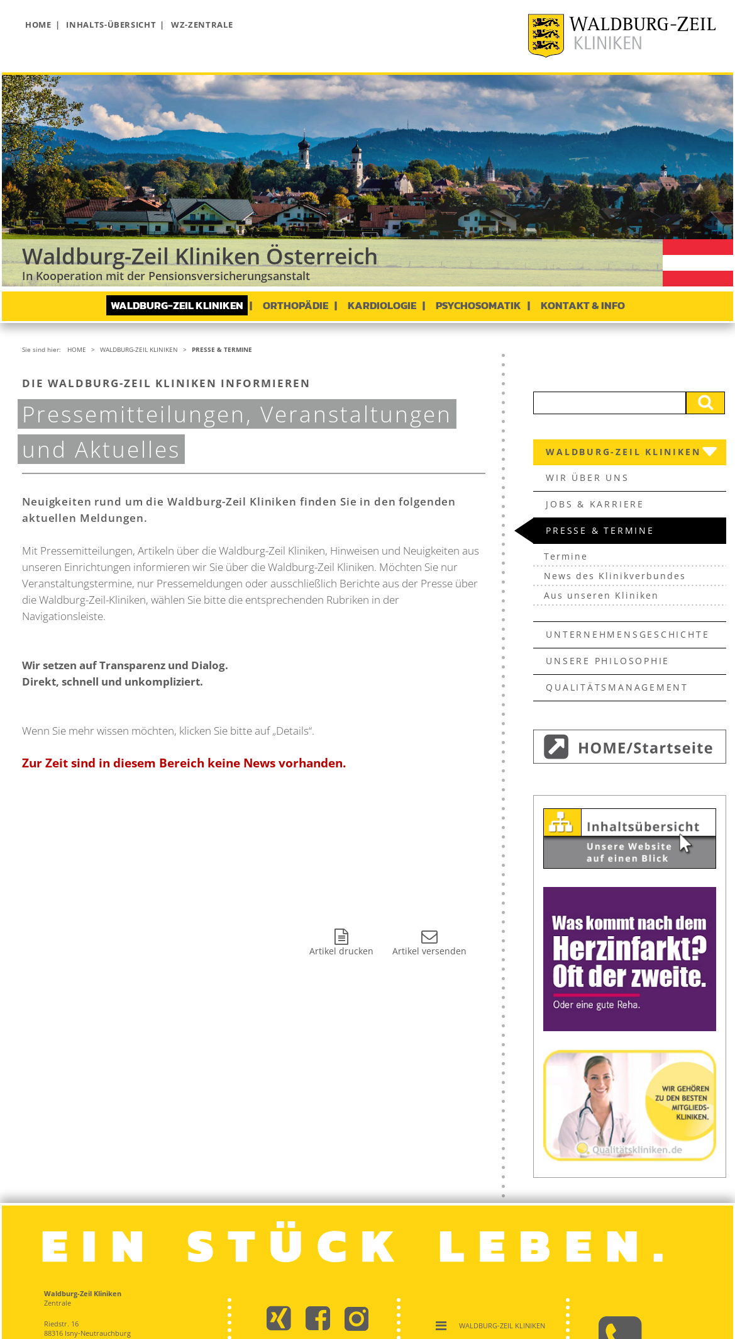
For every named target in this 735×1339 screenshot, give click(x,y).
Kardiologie (382, 305)
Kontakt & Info (583, 305)
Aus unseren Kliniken (601, 595)
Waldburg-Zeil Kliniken (177, 305)
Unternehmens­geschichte (627, 634)
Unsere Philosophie (608, 661)
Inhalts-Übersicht (111, 24)
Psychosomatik (478, 305)
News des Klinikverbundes (615, 576)
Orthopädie (295, 305)
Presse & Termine (222, 349)
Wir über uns (587, 477)
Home (38, 24)
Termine (566, 556)
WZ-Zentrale (202, 24)
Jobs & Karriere (595, 504)
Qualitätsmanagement (617, 687)
